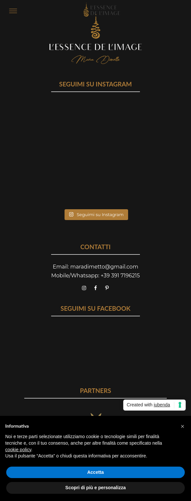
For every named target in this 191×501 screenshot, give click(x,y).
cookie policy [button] (18, 449)
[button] (182, 426)
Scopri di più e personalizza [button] (95, 487)
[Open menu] (13, 11)
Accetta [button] (95, 472)
